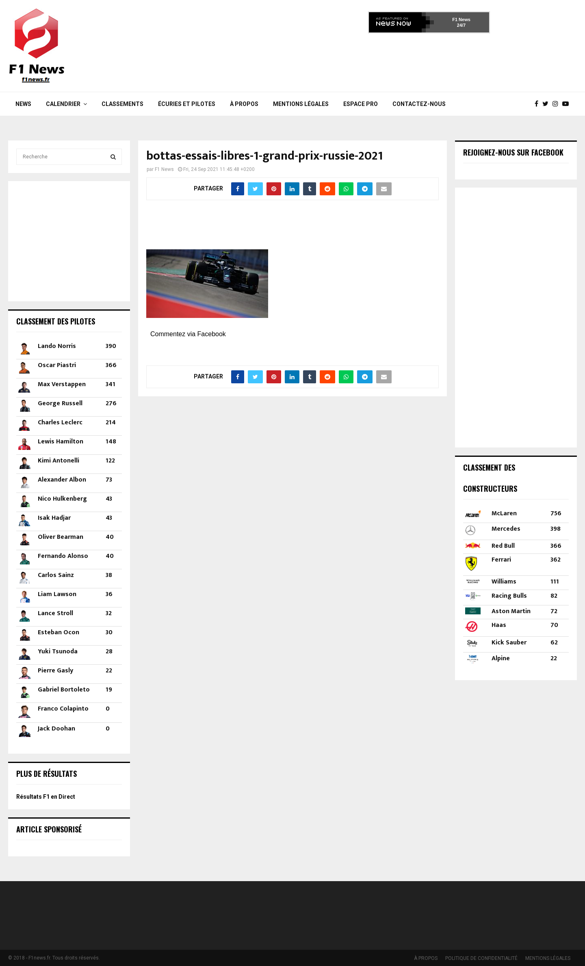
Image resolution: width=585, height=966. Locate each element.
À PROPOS (244, 104)
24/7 (461, 25)
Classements (122, 104)
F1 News (461, 19)
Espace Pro (360, 104)
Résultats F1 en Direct (45, 796)
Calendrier (63, 104)
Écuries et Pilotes (186, 104)
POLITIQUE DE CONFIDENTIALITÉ (481, 958)
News (23, 104)
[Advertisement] (429, 60)
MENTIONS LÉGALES (301, 104)
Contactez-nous (419, 104)
